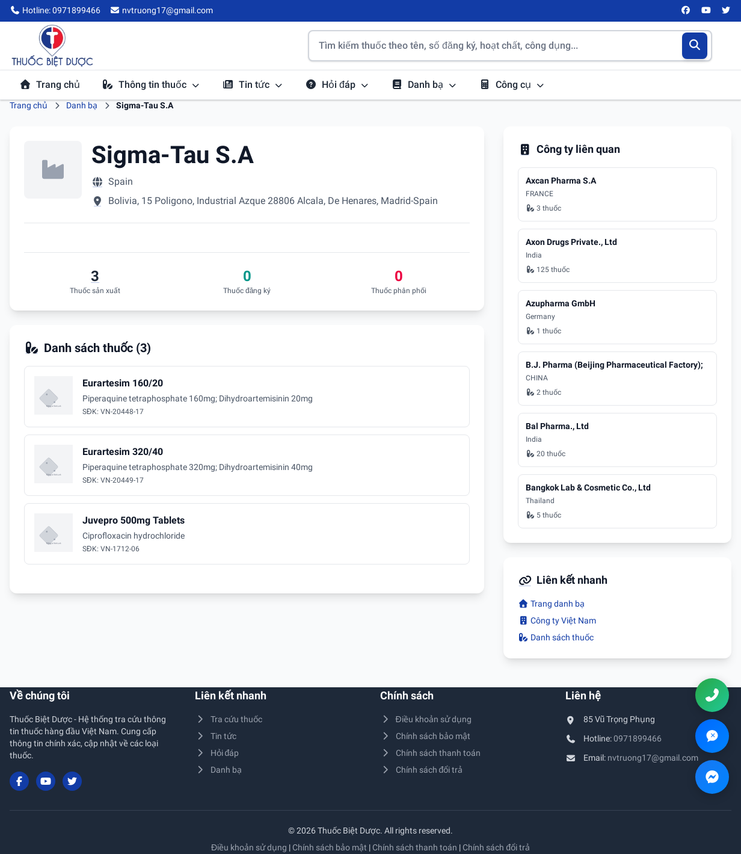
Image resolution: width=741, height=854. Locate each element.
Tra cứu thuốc (228, 719)
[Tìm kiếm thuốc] (510, 45)
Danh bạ (424, 84)
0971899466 (637, 738)
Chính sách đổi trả (421, 770)
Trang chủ (49, 84)
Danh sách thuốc (556, 637)
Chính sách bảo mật (425, 736)
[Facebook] (686, 11)
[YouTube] (706, 11)
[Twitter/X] (726, 11)
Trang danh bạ (551, 603)
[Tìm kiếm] (695, 45)
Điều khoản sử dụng (426, 719)
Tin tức (252, 84)
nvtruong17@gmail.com (652, 758)
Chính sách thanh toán (430, 753)
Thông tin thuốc (151, 84)
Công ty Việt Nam (557, 620)
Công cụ (512, 84)
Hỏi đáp (337, 84)
